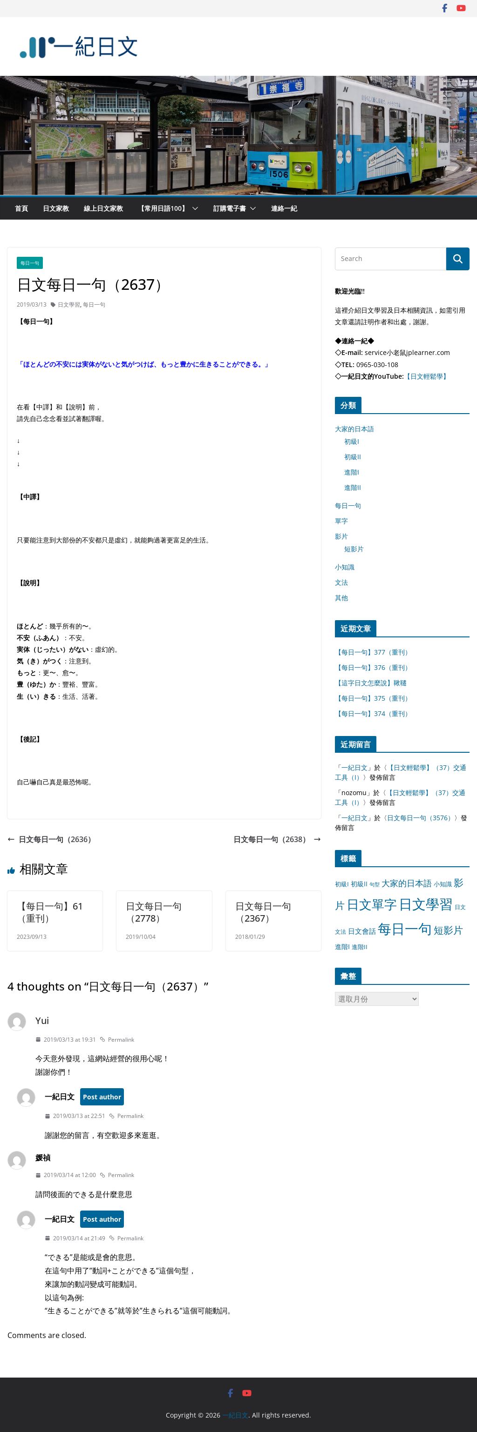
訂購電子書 (229, 208)
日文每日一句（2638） (277, 839)
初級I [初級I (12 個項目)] (342, 884)
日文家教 (56, 208)
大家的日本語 (354, 428)
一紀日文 (354, 767)
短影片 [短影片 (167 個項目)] (448, 930)
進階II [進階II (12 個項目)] (360, 947)
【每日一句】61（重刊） (50, 912)
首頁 (21, 208)
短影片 (354, 548)
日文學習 (69, 304)
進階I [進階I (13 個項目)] (342, 946)
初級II (352, 456)
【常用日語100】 (163, 208)
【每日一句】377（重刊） (373, 652)
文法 (341, 582)
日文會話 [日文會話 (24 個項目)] (362, 931)
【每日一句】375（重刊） (373, 698)
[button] (193, 208)
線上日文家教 (103, 208)
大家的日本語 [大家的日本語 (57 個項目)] (407, 883)
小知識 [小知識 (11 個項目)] (443, 884)
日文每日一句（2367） (263, 912)
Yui (42, 1020)
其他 (341, 597)
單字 (341, 520)
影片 (341, 536)
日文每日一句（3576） (420, 817)
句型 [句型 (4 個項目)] (374, 884)
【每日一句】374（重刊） (373, 713)
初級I (351, 441)
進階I (351, 472)
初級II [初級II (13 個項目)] (359, 883)
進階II (352, 487)
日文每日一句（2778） (154, 912)
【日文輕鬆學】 (427, 376)
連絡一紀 (284, 208)
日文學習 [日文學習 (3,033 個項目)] (426, 904)
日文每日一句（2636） (51, 839)
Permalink (117, 1040)
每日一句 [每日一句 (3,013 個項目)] (405, 928)
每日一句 (29, 263)
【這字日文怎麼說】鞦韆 (371, 682)
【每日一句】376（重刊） (373, 667)
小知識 (344, 566)
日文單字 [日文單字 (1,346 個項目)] (372, 904)
